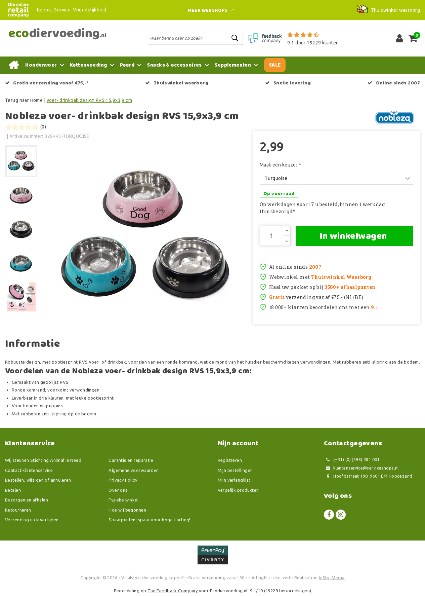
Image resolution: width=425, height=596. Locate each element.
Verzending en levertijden (32, 519)
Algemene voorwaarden (134, 470)
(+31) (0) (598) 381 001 (352, 459)
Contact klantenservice (29, 470)
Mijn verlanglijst (234, 480)
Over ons (118, 490)
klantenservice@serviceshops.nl (361, 468)
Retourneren (18, 510)
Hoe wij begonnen (127, 510)
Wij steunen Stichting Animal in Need (43, 460)
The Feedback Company (172, 590)
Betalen (13, 490)
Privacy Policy (123, 480)
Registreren (230, 460)
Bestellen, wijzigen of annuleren (38, 480)
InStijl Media (331, 577)
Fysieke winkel (123, 499)
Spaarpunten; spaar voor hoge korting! (149, 519)
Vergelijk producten (238, 490)
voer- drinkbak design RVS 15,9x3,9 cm (89, 100)
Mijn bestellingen (235, 470)
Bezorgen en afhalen (26, 499)
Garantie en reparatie (131, 460)
